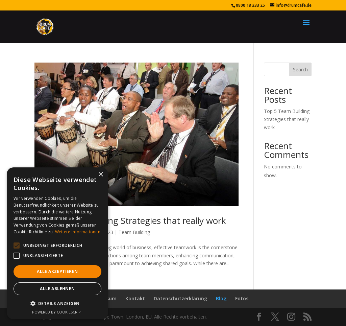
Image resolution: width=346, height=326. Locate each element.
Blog (221, 298)
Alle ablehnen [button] (57, 289)
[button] (16, 245)
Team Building (134, 232)
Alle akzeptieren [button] (57, 271)
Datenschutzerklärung (180, 298)
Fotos (241, 298)
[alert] (57, 243)
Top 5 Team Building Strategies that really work (130, 220)
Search (300, 69)
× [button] (100, 174)
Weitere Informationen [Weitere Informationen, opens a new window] (77, 232)
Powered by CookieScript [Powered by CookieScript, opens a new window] (57, 312)
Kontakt (135, 298)
